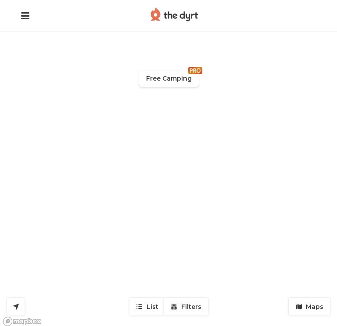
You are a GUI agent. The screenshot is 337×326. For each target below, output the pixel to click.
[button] (25, 16)
